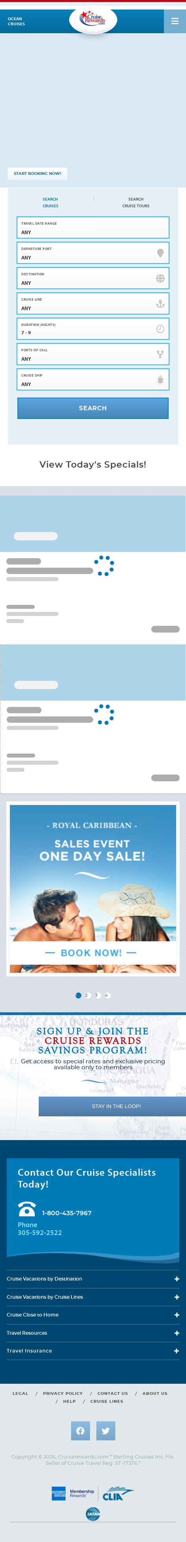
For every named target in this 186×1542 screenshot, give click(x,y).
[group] (93, 888)
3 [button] (96, 995)
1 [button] (76, 995)
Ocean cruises (16, 21)
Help (69, 1402)
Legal (20, 1394)
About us (155, 1394)
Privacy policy (63, 1394)
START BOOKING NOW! (37, 174)
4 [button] (106, 995)
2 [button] (86, 995)
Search (50, 202)
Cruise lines (106, 1402)
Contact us (113, 1394)
